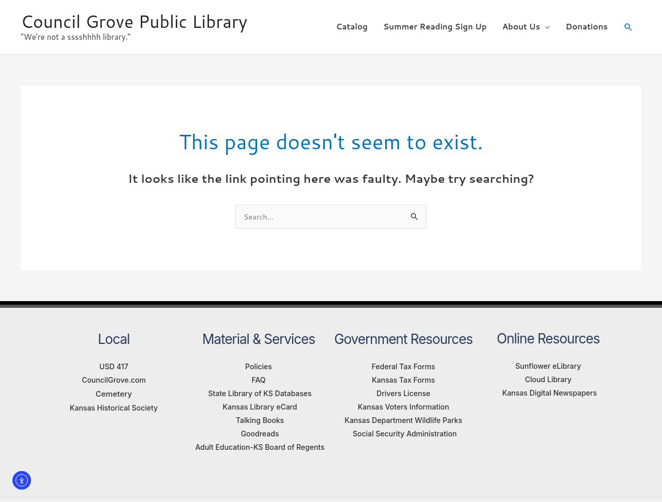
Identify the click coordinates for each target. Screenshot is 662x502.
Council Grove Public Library (139, 18)
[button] (628, 25)
